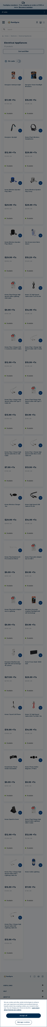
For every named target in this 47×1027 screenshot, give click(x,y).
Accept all (23, 1016)
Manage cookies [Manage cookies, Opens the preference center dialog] (23, 1022)
